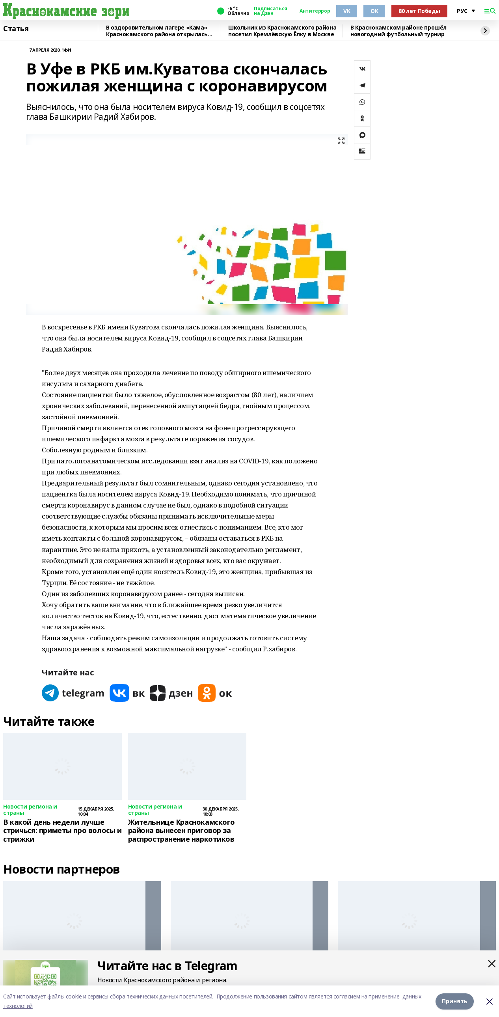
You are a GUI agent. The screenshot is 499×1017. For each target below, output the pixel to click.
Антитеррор (315, 11)
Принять (454, 1001)
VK (346, 11)
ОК (374, 11)
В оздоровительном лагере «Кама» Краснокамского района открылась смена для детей (157, 30)
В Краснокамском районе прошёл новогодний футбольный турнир (398, 30)
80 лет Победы (419, 11)
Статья (15, 28)
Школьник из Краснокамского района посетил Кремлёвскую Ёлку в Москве (282, 30)
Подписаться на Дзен (270, 11)
